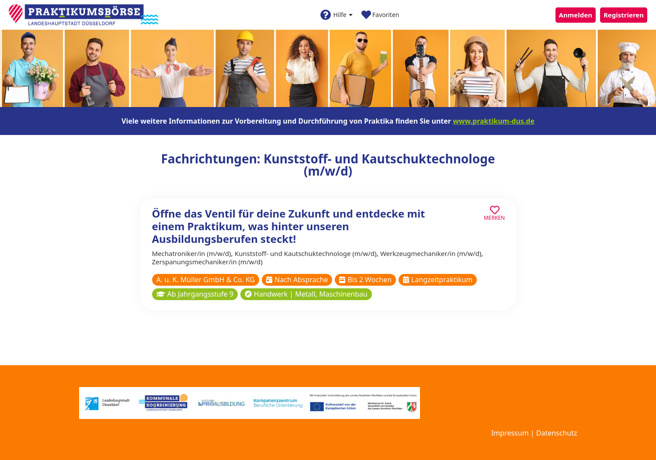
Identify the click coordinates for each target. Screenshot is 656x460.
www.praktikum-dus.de (494, 121)
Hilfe (336, 14)
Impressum (510, 433)
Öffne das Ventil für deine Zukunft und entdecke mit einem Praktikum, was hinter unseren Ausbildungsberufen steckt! (288, 226)
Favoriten (380, 15)
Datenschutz (556, 433)
